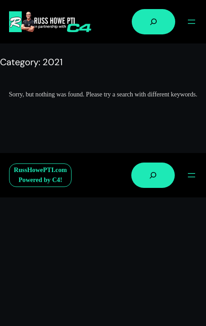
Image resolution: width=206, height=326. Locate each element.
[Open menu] (191, 21)
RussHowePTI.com (40, 169)
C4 (56, 179)
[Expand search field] (153, 21)
